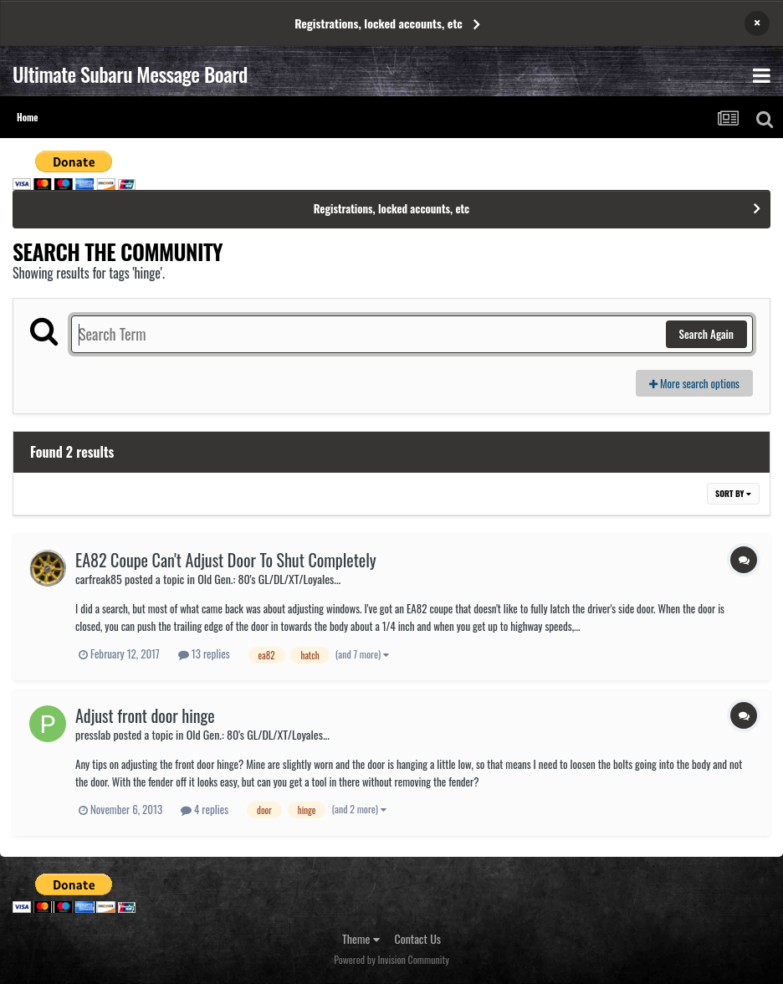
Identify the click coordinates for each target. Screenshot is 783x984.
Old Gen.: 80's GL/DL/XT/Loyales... (268, 578)
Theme (361, 938)
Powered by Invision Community (391, 959)
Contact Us (418, 938)
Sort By (733, 493)
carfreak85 (98, 578)
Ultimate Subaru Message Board (130, 74)
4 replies (204, 809)
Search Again (706, 333)
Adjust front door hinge (145, 715)
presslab (92, 734)
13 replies (204, 653)
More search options (694, 383)
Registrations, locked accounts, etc (378, 23)
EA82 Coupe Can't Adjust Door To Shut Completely (225, 559)
